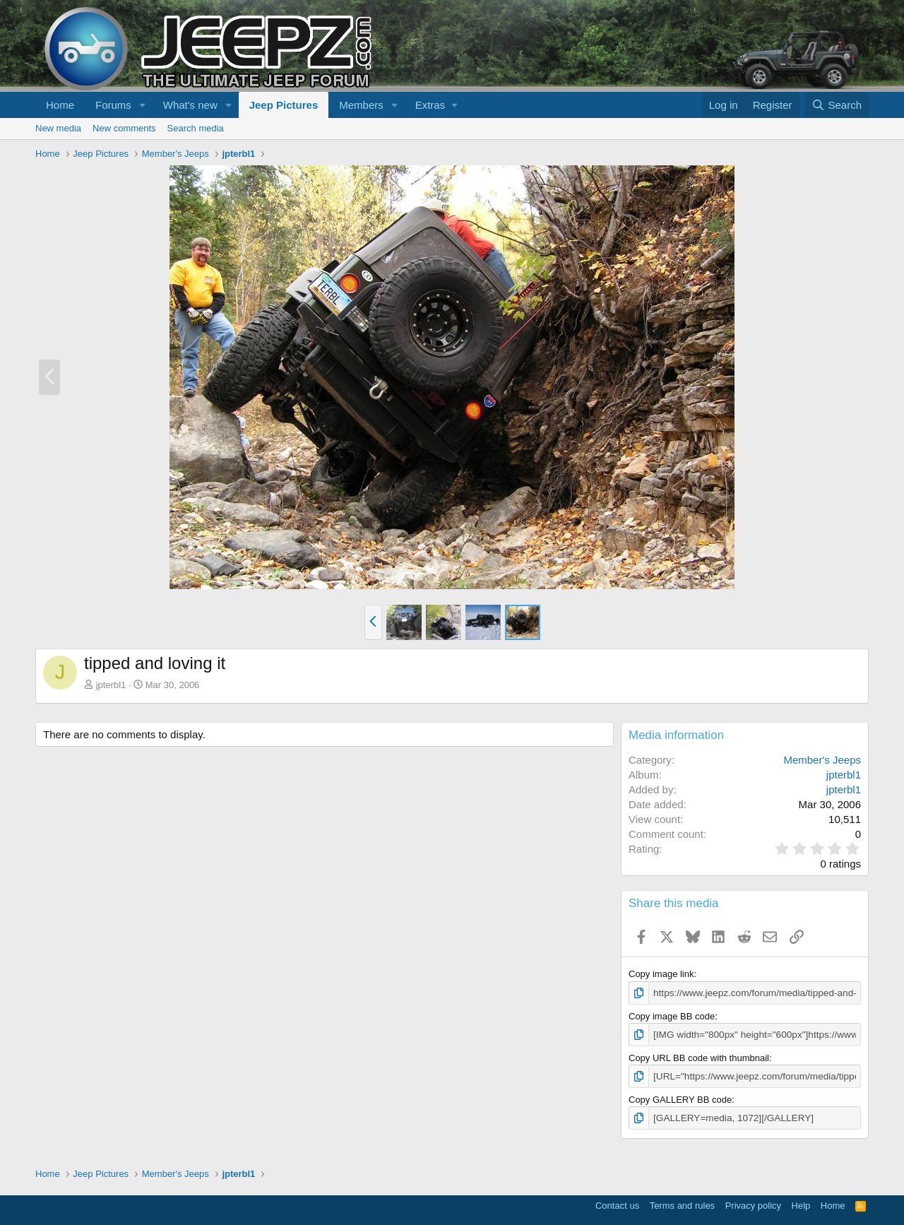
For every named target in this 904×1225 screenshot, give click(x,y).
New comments (124, 128)
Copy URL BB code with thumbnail (699, 1056)
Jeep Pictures (284, 105)
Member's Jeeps (822, 760)
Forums (113, 105)
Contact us (617, 1202)
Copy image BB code (672, 1015)
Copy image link (661, 974)
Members (361, 105)
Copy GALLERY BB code (680, 1097)
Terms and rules (682, 1202)
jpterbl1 (111, 685)
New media (58, 128)
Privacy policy (753, 1202)
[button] (143, 105)
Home (60, 105)
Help (801, 1202)
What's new (190, 105)
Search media (195, 128)
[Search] (836, 105)
